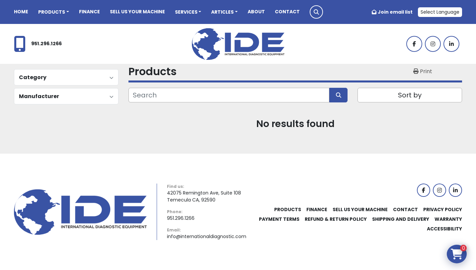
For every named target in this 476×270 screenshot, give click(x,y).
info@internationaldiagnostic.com (206, 236)
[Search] (228, 95)
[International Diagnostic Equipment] (80, 211)
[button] (53, 12)
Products (51, 12)
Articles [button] (222, 12)
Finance (89, 11)
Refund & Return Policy (336, 219)
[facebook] (414, 44)
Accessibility (444, 228)
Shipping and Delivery (400, 219)
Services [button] (186, 12)
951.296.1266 (46, 43)
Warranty (448, 219)
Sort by (410, 95)
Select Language (440, 12)
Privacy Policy (442, 209)
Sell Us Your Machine (137, 11)
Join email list (395, 12)
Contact (287, 11)
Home (21, 11)
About (256, 11)
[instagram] (433, 44)
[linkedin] (451, 44)
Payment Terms (279, 219)
